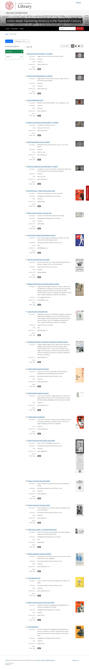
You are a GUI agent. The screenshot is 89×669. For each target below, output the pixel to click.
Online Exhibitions (16, 12)
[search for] (67, 28)
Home (7, 28)
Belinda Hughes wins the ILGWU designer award (43, 284)
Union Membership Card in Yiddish (38, 142)
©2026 (6, 660)
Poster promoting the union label (39, 481)
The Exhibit (14, 28)
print (39, 69)
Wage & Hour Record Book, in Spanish (40, 76)
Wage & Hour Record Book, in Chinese (40, 53)
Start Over (9, 41)
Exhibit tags (9, 51)
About (22, 28)
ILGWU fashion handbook (36, 417)
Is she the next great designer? (37, 311)
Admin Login (75, 660)
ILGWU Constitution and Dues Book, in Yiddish (42, 122)
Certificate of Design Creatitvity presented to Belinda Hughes (47, 342)
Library (24, 5)
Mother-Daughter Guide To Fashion (39, 554)
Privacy (38, 660)
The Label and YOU (34, 578)
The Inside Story (33, 627)
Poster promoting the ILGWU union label (41, 440)
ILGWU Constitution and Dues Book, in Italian (42, 166)
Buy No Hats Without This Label (38, 259)
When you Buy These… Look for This (39, 213)
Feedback (78, 2)
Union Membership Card (35, 100)
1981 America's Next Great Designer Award (41, 235)
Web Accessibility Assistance (48, 660)
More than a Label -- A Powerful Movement (42, 529)
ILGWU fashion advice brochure (38, 369)
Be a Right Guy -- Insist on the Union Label (41, 191)
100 (64, 46)
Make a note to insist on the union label (41, 602)
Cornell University (9, 5)
